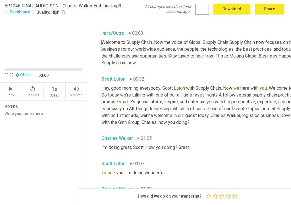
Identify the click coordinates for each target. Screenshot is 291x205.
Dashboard (17, 12)
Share (269, 9)
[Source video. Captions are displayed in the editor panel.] (43, 40)
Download (232, 9)
